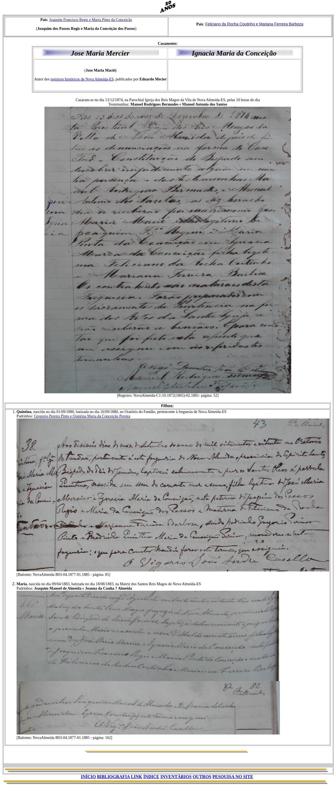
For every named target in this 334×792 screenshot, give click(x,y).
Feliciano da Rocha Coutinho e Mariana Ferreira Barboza (254, 24)
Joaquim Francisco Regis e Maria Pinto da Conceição (90, 20)
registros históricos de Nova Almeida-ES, (83, 79)
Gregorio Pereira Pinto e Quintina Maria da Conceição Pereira (82, 416)
